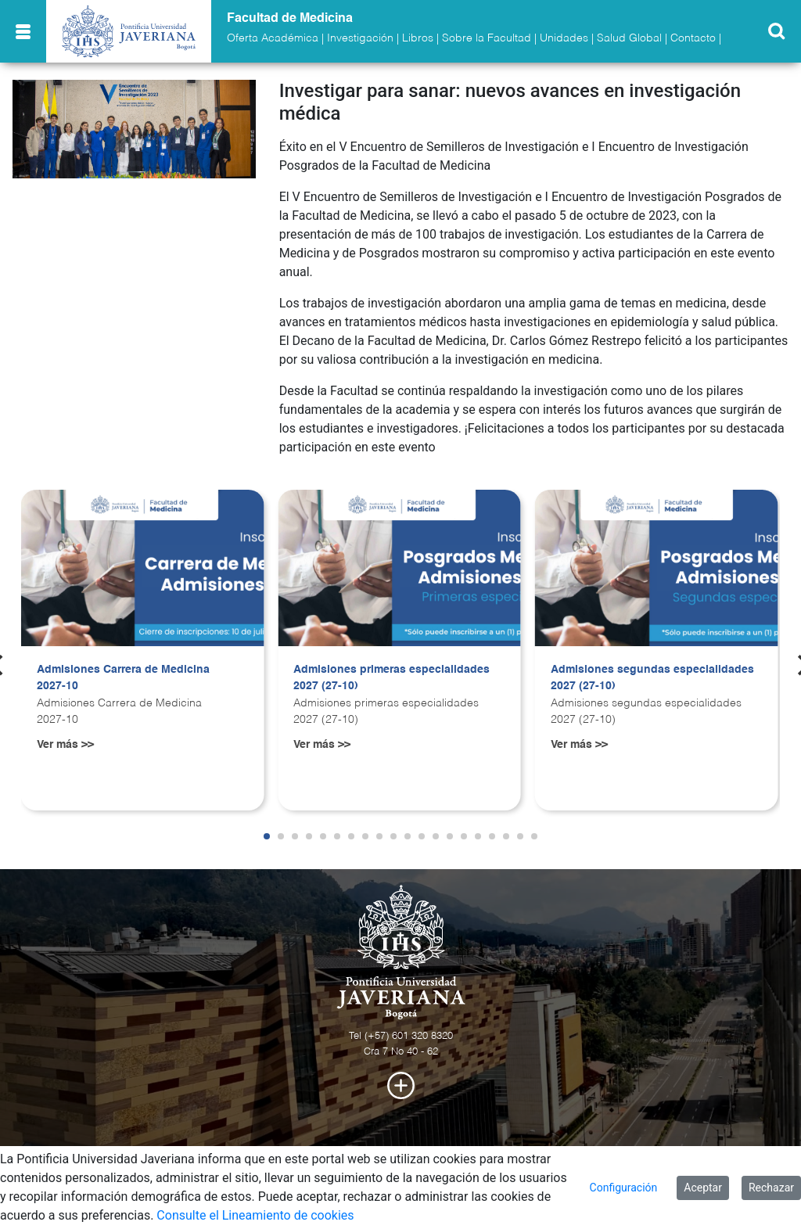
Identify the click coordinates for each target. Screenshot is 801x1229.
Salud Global (629, 38)
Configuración (624, 1187)
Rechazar (771, 1187)
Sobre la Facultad (486, 38)
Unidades (564, 38)
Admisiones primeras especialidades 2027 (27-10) (391, 678)
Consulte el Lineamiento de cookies (255, 1215)
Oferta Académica (272, 38)
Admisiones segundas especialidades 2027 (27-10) (652, 678)
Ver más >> (65, 744)
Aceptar (703, 1187)
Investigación (360, 38)
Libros (417, 38)
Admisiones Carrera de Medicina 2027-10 (123, 678)
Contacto (693, 38)
